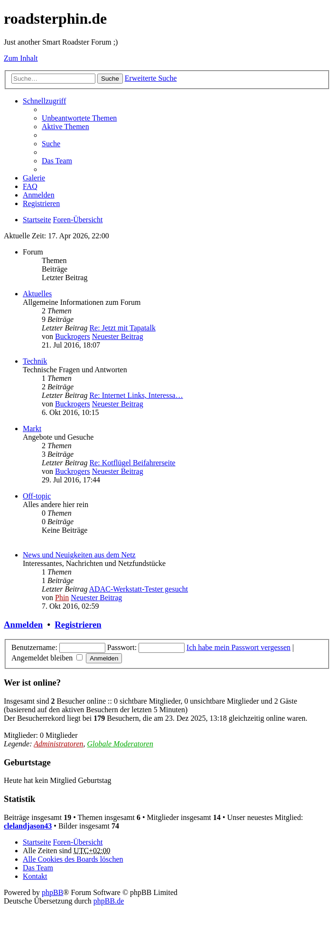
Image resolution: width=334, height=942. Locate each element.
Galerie (34, 178)
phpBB (52, 892)
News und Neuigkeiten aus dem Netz (79, 555)
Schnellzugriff (44, 101)
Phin (62, 597)
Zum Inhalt (21, 58)
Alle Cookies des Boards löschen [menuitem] (73, 859)
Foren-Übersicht (78, 842)
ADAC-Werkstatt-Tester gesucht (138, 589)
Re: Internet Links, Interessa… (136, 395)
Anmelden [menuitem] (39, 195)
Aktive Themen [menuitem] (65, 126)
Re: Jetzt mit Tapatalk (122, 328)
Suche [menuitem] (51, 144)
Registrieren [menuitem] (41, 203)
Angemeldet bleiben (47, 658)
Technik (35, 361)
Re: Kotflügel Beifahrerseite (132, 463)
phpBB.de (108, 901)
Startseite (37, 842)
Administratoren (58, 744)
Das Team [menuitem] (57, 161)
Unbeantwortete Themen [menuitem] (79, 118)
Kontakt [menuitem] (35, 876)
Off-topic (37, 496)
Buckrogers (72, 336)
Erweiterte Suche (151, 78)
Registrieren (78, 625)
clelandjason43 (28, 826)
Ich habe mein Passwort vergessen (238, 647)
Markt (32, 428)
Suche (110, 78)
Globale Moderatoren (120, 744)
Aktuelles (37, 294)
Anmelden (23, 625)
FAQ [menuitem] (30, 186)
